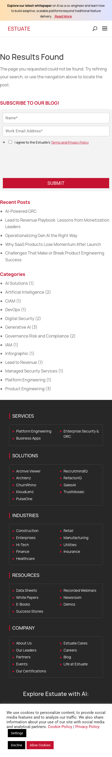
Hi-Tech (22, 544)
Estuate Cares (76, 643)
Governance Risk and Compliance (37, 336)
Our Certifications (31, 671)
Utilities (70, 544)
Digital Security (19, 318)
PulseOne (24, 498)
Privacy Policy (87, 726)
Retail (68, 530)
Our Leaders (26, 650)
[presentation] (42, 169)
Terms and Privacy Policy (70, 142)
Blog (67, 656)
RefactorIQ (73, 477)
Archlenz (23, 477)
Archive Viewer (28, 471)
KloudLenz (25, 491)
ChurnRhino (26, 484)
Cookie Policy (60, 726)
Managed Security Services (31, 371)
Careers (70, 650)
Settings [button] (17, 733)
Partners (23, 656)
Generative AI (18, 327)
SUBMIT (56, 183)
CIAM (10, 301)
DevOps (12, 309)
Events (22, 663)
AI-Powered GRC (21, 211)
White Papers (27, 597)
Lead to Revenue (21, 362)
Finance (22, 551)
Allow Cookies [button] (40, 745)
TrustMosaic (74, 491)
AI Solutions (16, 283)
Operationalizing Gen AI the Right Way (41, 235)
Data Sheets (26, 590)
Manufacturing (76, 537)
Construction (27, 530)
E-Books (23, 604)
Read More (63, 16)
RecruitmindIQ (76, 471)
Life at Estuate (76, 663)
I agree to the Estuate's (52, 142)
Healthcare (25, 558)
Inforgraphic (16, 353)
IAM (8, 345)
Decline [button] (16, 745)
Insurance (72, 551)
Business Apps (28, 438)
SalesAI (70, 484)
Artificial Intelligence (24, 292)
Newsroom (73, 597)
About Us (24, 643)
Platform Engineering (25, 380)
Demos (69, 604)
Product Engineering (25, 389)
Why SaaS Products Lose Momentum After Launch (53, 244)
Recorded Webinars (80, 590)
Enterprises (25, 537)
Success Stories (29, 611)
